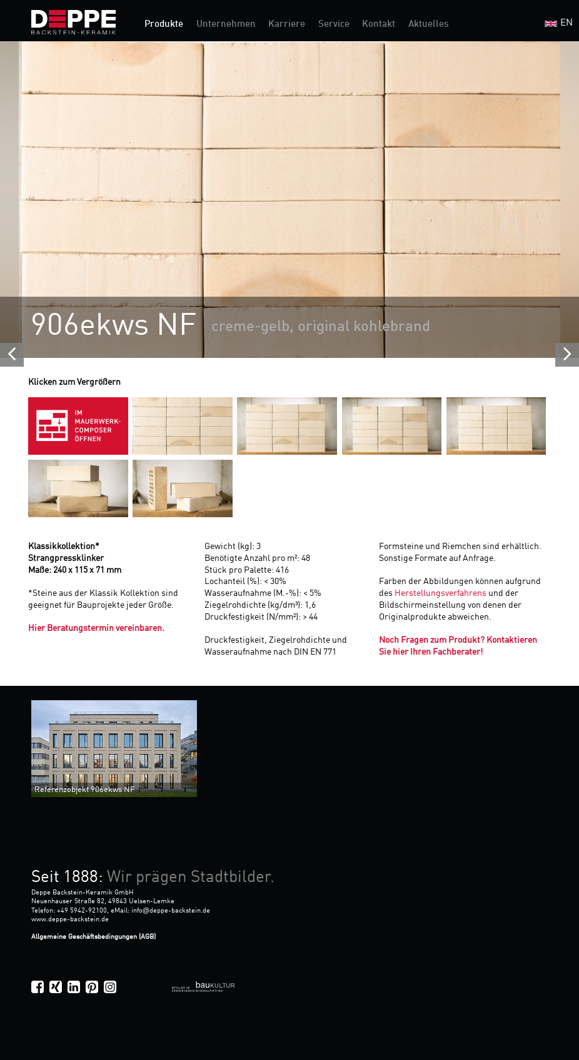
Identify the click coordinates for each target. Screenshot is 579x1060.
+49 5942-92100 (82, 910)
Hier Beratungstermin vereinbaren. (96, 628)
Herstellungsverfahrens (441, 593)
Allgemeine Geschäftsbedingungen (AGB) (93, 937)
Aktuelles (428, 24)
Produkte (163, 24)
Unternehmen (226, 24)
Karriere (286, 24)
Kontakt (378, 24)
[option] (289, 199)
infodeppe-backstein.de (170, 910)
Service (334, 24)
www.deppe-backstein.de (70, 919)
